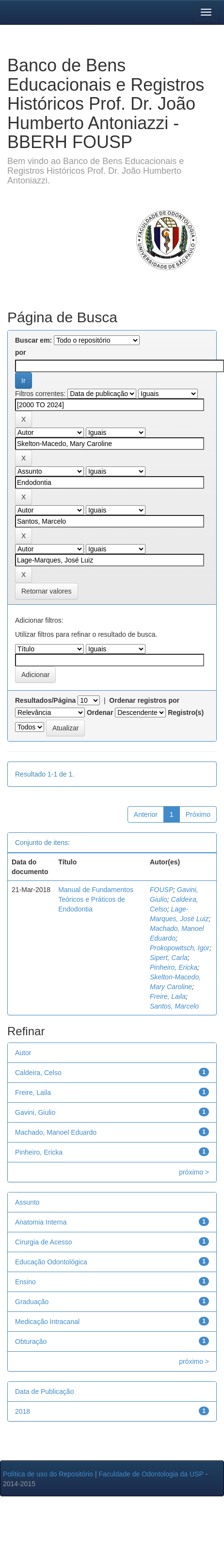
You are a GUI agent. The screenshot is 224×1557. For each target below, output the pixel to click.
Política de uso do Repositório (48, 1474)
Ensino (25, 1282)
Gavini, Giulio (35, 1112)
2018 (22, 1411)
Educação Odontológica (51, 1262)
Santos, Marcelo (174, 1006)
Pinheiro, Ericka (173, 967)
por (20, 352)
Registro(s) (186, 712)
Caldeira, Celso (38, 1073)
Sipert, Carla (169, 957)
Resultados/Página (45, 700)
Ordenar (100, 712)
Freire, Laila (168, 996)
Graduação (31, 1302)
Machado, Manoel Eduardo (55, 1132)
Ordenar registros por (144, 700)
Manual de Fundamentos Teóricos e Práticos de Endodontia (95, 899)
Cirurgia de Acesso (43, 1242)
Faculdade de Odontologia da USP (150, 1474)
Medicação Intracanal (47, 1321)
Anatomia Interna (41, 1222)
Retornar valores (46, 591)
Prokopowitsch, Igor (179, 948)
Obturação (31, 1341)
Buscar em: (33, 340)
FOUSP (161, 890)
